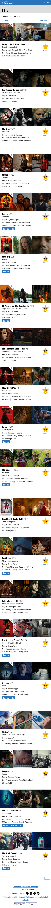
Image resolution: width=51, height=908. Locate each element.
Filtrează (6, 20)
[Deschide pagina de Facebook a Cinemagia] (27, 893)
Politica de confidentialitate (36, 897)
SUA (16, 17)
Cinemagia (7, 2)
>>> (47, 878)
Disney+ (5, 825)
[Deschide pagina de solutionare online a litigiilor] (31, 904)
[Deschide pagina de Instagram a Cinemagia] (31, 893)
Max (13, 229)
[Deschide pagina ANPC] (19, 904)
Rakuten (6, 229)
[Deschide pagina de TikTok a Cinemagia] (38, 893)
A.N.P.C (25, 900)
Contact (21, 897)
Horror (6, 17)
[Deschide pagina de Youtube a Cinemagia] (34, 893)
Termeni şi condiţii (10, 897)
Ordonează (43, 20)
